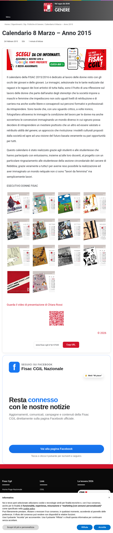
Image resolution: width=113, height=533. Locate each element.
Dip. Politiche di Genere (33, 24)
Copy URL (71, 344)
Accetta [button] (102, 527)
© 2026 (102, 332)
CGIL (42, 489)
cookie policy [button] (29, 508)
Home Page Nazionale (12, 489)
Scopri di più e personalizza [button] (20, 527)
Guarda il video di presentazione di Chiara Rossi (35, 304)
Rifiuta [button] (85, 527)
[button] (109, 497)
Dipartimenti (16, 24)
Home (6, 24)
